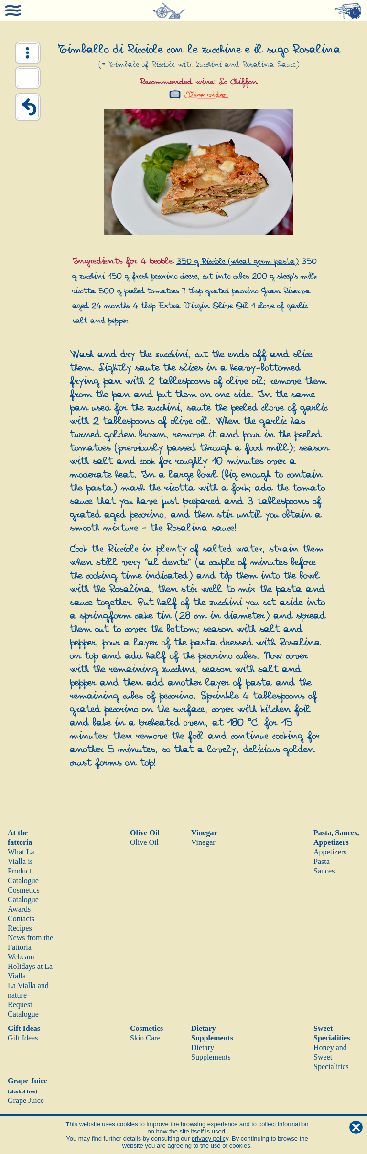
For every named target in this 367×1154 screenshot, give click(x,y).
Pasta (321, 861)
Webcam (21, 957)
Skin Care (145, 1038)
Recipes (20, 928)
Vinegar (204, 833)
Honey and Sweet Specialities (331, 1057)
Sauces (324, 871)
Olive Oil (145, 833)
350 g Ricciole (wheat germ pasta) (237, 262)
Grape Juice (26, 1100)
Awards (19, 909)
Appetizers (329, 852)
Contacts (21, 919)
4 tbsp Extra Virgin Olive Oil (190, 306)
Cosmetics (146, 1028)
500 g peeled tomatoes (138, 291)
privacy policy (210, 1138)
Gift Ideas (24, 1028)
